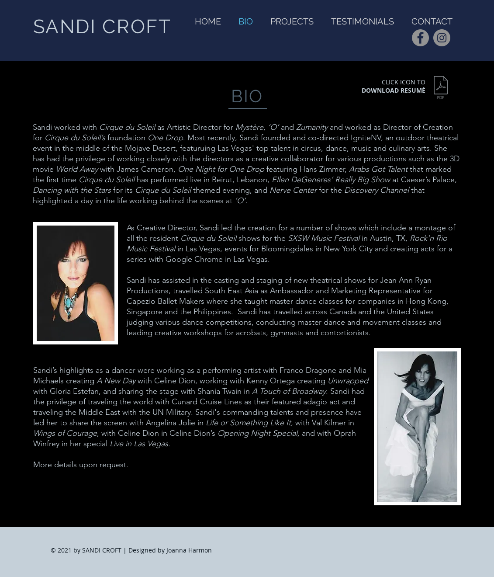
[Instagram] (441, 37)
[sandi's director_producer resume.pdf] (441, 88)
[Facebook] (420, 37)
